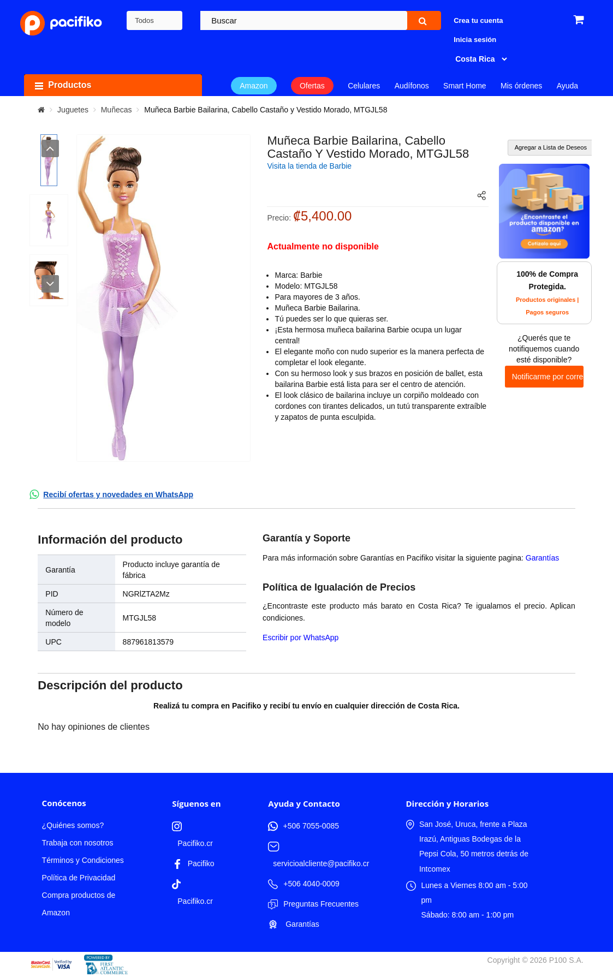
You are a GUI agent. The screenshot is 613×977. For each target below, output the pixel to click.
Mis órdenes (521, 85)
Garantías (542, 557)
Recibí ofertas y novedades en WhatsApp (118, 494)
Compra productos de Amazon (79, 904)
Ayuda (567, 85)
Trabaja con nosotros (78, 842)
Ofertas (312, 85)
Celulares (364, 85)
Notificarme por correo (548, 376)
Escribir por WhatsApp (300, 637)
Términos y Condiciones (83, 860)
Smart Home (464, 85)
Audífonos (412, 85)
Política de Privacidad (79, 877)
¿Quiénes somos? (73, 825)
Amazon (253, 85)
